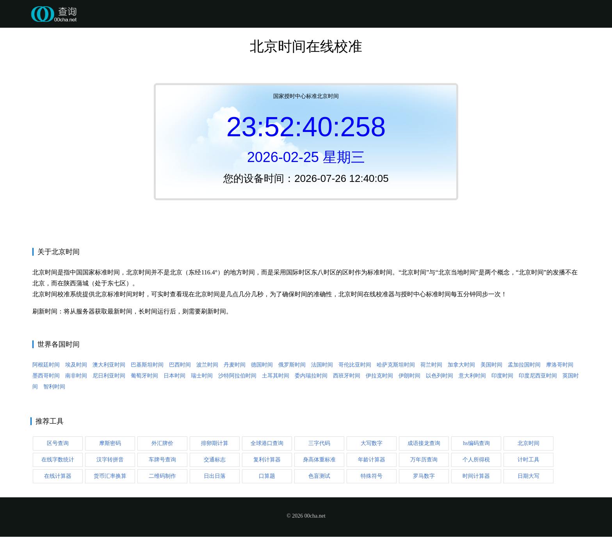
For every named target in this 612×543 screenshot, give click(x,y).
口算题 (267, 476)
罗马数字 (424, 476)
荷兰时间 (431, 365)
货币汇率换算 (110, 476)
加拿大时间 (461, 365)
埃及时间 (76, 365)
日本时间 (174, 376)
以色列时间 (439, 376)
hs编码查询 (476, 443)
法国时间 (322, 365)
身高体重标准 (319, 460)
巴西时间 (180, 365)
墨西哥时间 (46, 376)
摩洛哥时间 (559, 365)
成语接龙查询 (423, 443)
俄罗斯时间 (292, 365)
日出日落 (215, 476)
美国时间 (491, 365)
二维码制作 (162, 476)
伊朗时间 (409, 376)
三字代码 (319, 443)
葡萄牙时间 (144, 376)
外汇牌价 (162, 443)
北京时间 (528, 443)
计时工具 (528, 460)
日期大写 (528, 476)
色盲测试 (319, 476)
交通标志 (215, 460)
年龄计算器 (371, 460)
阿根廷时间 (46, 365)
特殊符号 (371, 476)
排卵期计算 (214, 443)
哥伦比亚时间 (354, 365)
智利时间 (54, 387)
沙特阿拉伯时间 (237, 376)
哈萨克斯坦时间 (396, 365)
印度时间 (502, 376)
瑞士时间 (202, 376)
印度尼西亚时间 (538, 376)
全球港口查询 (267, 443)
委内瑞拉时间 (311, 376)
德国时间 (262, 365)
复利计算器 (267, 460)
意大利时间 (472, 376)
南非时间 (76, 376)
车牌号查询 (162, 460)
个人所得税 (476, 460)
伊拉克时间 (379, 376)
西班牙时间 (346, 376)
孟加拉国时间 (524, 365)
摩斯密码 (110, 443)
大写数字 (371, 443)
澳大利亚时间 (109, 365)
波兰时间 (207, 365)
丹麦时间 (235, 365)
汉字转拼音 (110, 460)
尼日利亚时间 (109, 376)
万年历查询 (424, 460)
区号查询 (58, 443)
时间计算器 (476, 476)
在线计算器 (57, 476)
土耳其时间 (275, 376)
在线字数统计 (57, 460)
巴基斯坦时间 (147, 365)
